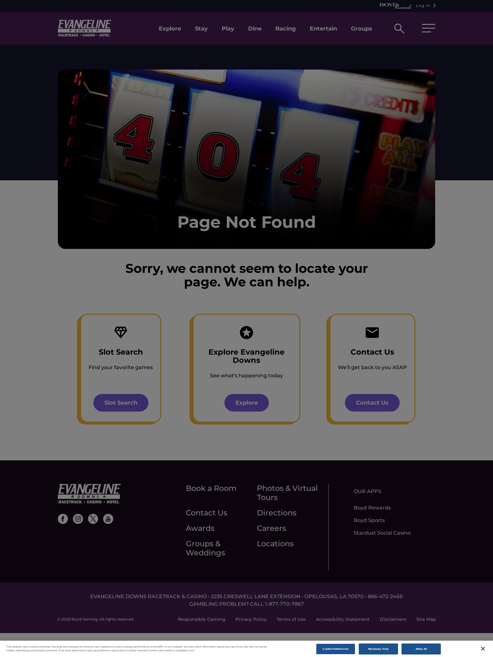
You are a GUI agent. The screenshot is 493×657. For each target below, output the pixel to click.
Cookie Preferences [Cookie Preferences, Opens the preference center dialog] (335, 650)
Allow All (421, 650)
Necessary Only (378, 650)
